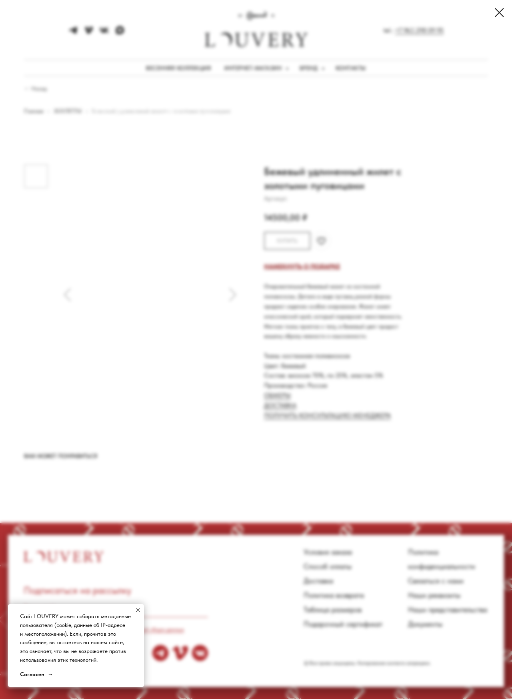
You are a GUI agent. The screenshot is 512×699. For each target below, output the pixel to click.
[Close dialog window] (499, 12)
